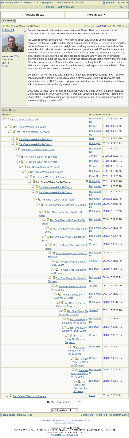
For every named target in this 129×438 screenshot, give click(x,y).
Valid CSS (73, 435)
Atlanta (5, 66)
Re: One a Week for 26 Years (29, 127)
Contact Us (87, 415)
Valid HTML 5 (57, 435)
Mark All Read (24, 415)
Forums (28, 2)
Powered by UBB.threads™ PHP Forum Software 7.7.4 (64, 420)
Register (109, 2)
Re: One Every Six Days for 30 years (65, 204)
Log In (123, 2)
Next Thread (96, 14)
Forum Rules (8, 415)
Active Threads (66, 7)
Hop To (50, 402)
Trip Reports (46, 2)
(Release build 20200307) (64, 423)
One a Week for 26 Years (24, 119)
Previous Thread (32, 14)
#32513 (120, 26)
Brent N (89, 26)
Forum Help (101, 415)
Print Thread (8, 20)
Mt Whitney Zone (10, 2)
